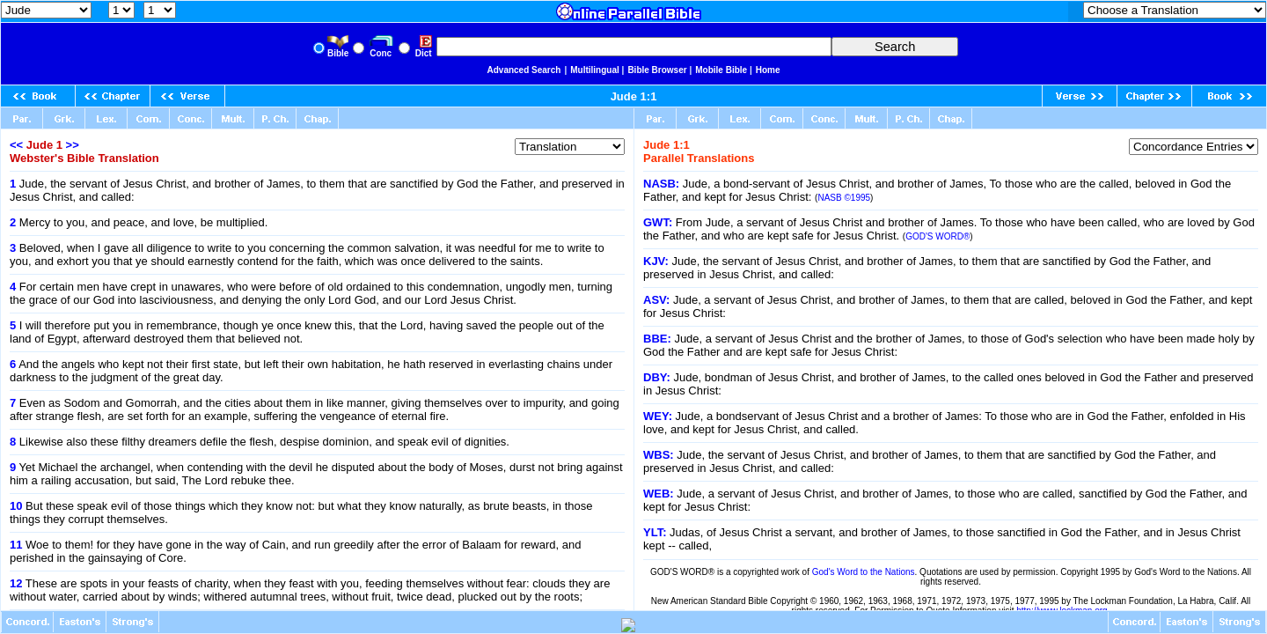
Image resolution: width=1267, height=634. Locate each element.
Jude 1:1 (634, 96)
